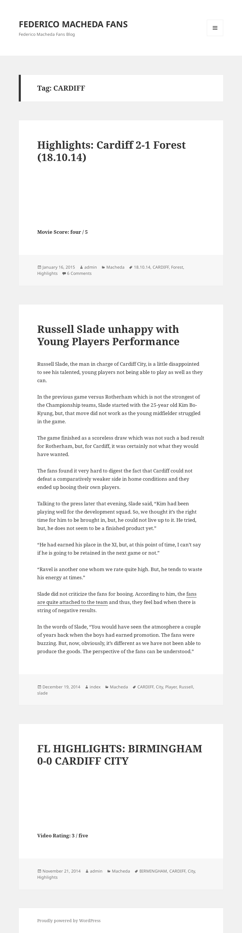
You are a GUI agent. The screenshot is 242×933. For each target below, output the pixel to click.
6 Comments (79, 273)
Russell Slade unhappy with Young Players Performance (108, 335)
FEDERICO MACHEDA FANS (73, 24)
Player (171, 687)
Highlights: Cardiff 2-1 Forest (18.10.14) (111, 151)
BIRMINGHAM (153, 871)
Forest (177, 267)
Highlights (47, 273)
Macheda (115, 267)
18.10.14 (142, 267)
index (95, 687)
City (159, 687)
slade (42, 693)
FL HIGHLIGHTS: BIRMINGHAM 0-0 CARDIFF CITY (119, 754)
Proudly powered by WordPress (68, 920)
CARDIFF (161, 267)
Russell (186, 687)
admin (90, 267)
